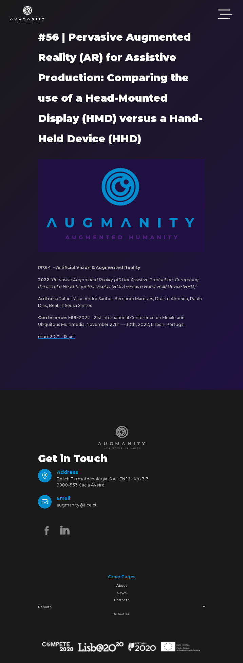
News (122, 593)
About (121, 585)
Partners (121, 600)
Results (45, 607)
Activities (122, 614)
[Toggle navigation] (225, 14)
